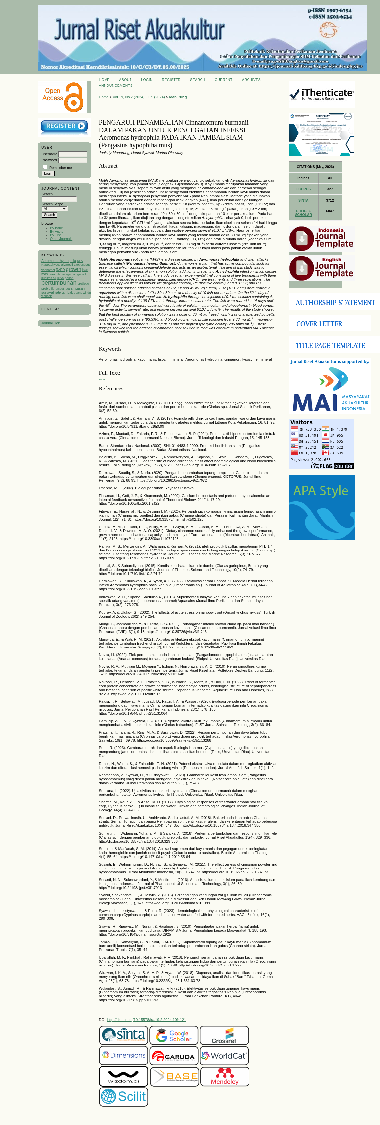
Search (197, 80)
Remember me (60, 168)
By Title (55, 235)
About (125, 80)
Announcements (116, 85)
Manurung (178, 97)
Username (50, 154)
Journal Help (50, 323)
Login (147, 80)
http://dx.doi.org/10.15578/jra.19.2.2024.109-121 (146, 1020)
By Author (57, 231)
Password (49, 160)
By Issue (56, 228)
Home (104, 80)
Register (171, 80)
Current (223, 80)
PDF (102, 379)
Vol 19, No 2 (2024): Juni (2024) (139, 97)
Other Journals (61, 239)
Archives (251, 80)
